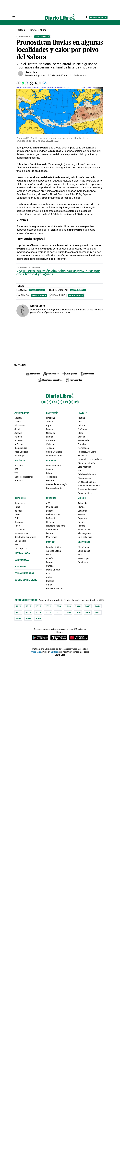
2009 (78, 612)
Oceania (50, 581)
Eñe (79, 470)
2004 (38, 618)
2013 (38, 612)
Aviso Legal (36, 652)
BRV (16, 544)
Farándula (82, 429)
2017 (87, 606)
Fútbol (17, 507)
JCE (16, 469)
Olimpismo (19, 529)
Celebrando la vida (87, 474)
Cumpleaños (84, 551)
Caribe (49, 584)
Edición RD (20, 566)
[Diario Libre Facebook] (43, 402)
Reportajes (19, 455)
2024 (18, 606)
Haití (48, 554)
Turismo (50, 421)
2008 (87, 612)
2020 (58, 606)
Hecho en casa (85, 529)
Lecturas (50, 533)
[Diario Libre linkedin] (60, 402)
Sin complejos (84, 478)
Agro (48, 425)
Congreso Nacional (23, 477)
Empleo (49, 429)
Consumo (50, 440)
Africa (49, 577)
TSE (16, 473)
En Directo (51, 518)
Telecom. (50, 448)
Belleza (81, 437)
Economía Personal (87, 489)
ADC (48, 503)
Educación (19, 425)
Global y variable (54, 452)
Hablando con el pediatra (90, 459)
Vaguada (23, 295)
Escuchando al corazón (89, 485)
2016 (97, 606)
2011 (58, 612)
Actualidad (21, 412)
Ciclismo (18, 522)
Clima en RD (57, 295)
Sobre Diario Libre (25, 579)
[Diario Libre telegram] (65, 402)
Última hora (22, 553)
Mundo (50, 542)
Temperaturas (58, 290)
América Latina (53, 551)
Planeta (33, 29)
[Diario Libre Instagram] (49, 402)
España (49, 558)
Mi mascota (83, 455)
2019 (68, 606)
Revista (82, 412)
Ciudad (17, 421)
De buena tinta (53, 514)
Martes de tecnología (56, 484)
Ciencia (49, 469)
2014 (28, 612)
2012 (48, 612)
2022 (38, 606)
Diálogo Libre (20, 448)
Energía (49, 437)
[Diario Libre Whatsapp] (76, 402)
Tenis (17, 526)
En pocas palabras (87, 482)
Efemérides (83, 547)
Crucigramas (84, 562)
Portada (20, 29)
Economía (52, 412)
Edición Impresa (24, 573)
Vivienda (50, 444)
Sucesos (18, 440)
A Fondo (18, 444)
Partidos (18, 465)
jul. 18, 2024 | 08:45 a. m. (56, 75)
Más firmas (51, 537)
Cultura (81, 425)
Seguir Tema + (42, 36)
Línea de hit (20, 541)
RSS (80, 554)
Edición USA (21, 559)
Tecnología (51, 477)
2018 (78, 606)
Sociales (82, 444)
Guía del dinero (85, 537)
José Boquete (21, 452)
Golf (16, 518)
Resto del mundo (54, 588)
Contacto (55, 652)
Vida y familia (84, 467)
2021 (48, 606)
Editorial (50, 511)
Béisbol (18, 511)
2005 (28, 618)
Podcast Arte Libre (87, 452)
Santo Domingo (33, 75)
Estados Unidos (53, 547)
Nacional (18, 418)
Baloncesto (19, 503)
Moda (80, 433)
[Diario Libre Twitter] (54, 402)
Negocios (50, 433)
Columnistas (52, 529)
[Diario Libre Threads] (71, 402)
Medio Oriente (53, 570)
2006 (18, 618)
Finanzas (50, 418)
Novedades (83, 448)
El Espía (50, 522)
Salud (17, 429)
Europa (49, 562)
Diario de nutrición (86, 463)
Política (18, 437)
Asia (48, 573)
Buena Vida (83, 440)
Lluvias (22, 290)
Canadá (50, 566)
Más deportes (21, 533)
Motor (17, 514)
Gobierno (18, 480)
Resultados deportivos (25, 537)
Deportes (20, 498)
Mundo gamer (84, 533)
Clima (49, 473)
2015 (18, 612)
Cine (80, 421)
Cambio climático (54, 488)
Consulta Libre (85, 493)
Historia (50, 480)
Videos (82, 498)
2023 (28, 606)
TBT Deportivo (21, 548)
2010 (68, 612)
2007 (97, 612)
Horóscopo (83, 558)
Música (81, 418)
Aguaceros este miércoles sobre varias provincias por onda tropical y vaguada (58, 273)
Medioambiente (53, 465)
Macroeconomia (54, 455)
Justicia (18, 433)
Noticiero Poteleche (55, 526)
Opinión (51, 498)
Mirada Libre (52, 507)
